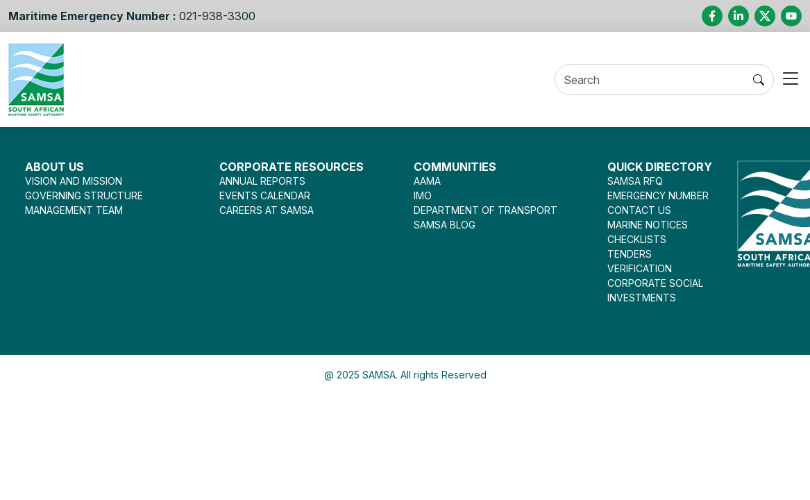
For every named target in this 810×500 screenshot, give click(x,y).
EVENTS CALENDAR (264, 195)
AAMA (427, 181)
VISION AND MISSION (73, 181)
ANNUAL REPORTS (262, 181)
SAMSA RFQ (635, 181)
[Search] (649, 80)
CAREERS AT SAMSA (266, 210)
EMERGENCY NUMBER (658, 195)
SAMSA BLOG (444, 225)
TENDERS (629, 254)
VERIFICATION (639, 268)
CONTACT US (639, 210)
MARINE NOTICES (647, 225)
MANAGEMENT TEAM (74, 210)
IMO (423, 195)
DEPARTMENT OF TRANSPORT (485, 210)
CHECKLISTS (636, 239)
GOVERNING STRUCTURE (84, 195)
